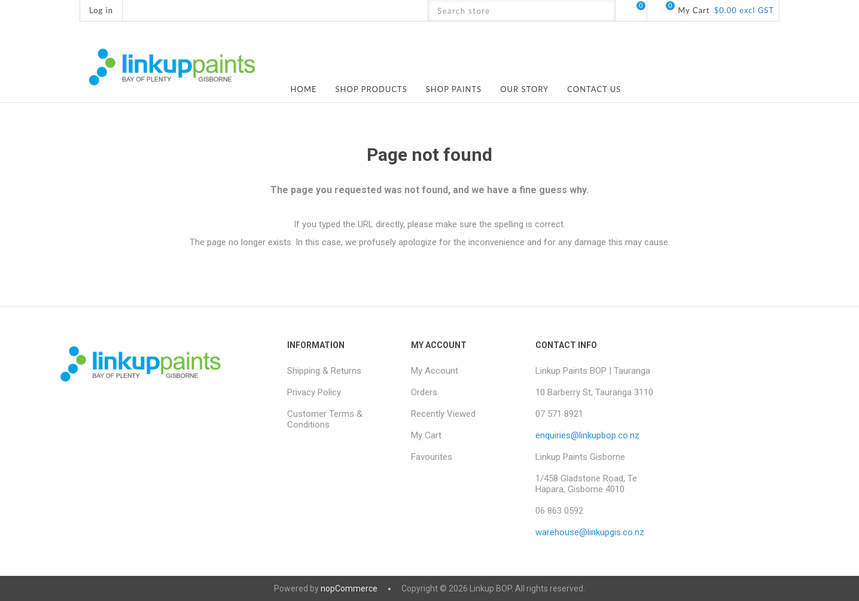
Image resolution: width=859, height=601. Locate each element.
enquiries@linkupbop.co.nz (587, 435)
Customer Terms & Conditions (325, 419)
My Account (434, 370)
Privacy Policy (314, 392)
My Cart (426, 435)
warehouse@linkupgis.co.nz (589, 532)
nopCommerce (349, 588)
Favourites (431, 456)
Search (604, 10)
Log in (101, 10)
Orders (424, 392)
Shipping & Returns (324, 370)
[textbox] (511, 10)
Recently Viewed (443, 413)
